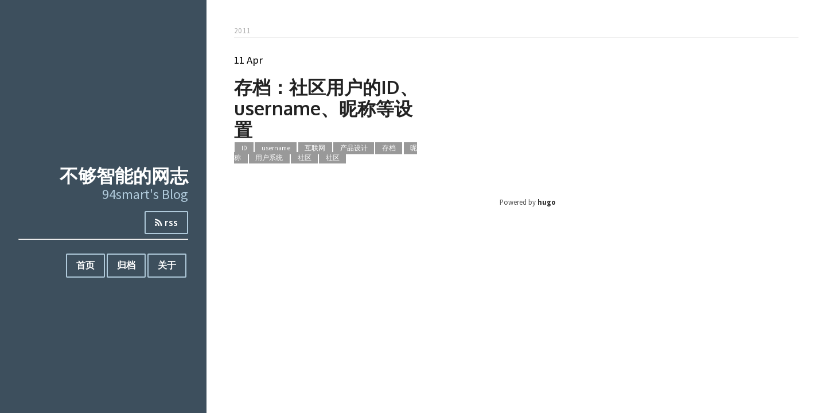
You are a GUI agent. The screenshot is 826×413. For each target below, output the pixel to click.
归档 (126, 265)
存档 (389, 148)
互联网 (315, 148)
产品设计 (354, 148)
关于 (167, 265)
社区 (304, 158)
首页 (85, 265)
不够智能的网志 (124, 175)
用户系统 (269, 158)
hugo (546, 201)
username (276, 148)
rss (166, 222)
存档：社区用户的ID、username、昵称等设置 (326, 108)
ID (244, 148)
